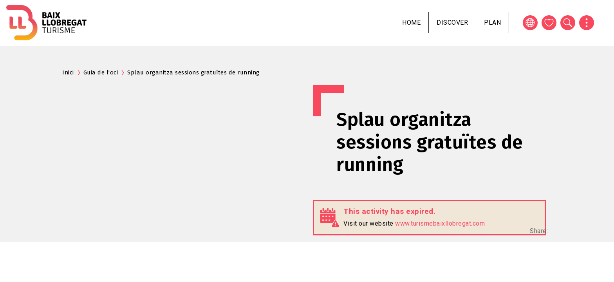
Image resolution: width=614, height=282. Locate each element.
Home (411, 22)
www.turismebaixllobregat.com (440, 223)
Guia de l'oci (100, 72)
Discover (452, 22)
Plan (492, 22)
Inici (68, 72)
